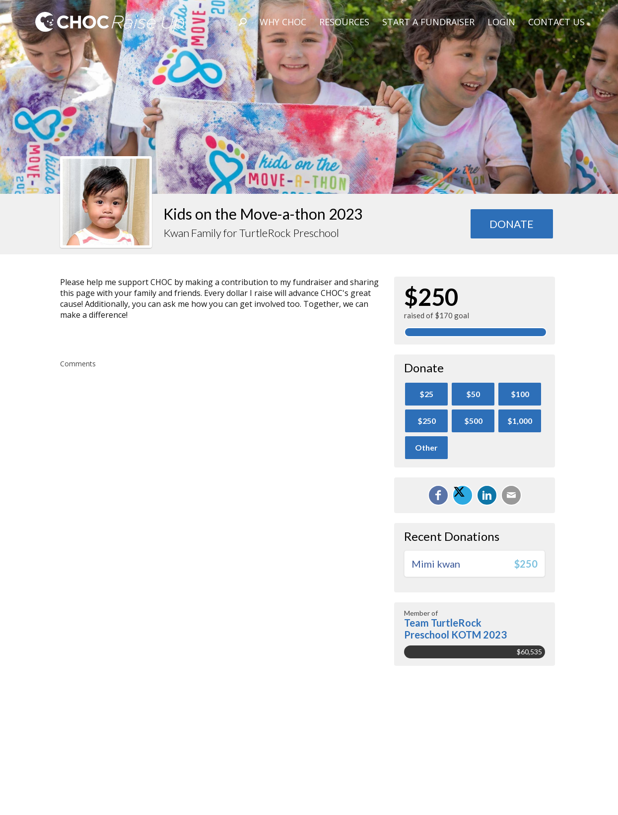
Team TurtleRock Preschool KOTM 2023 (455, 628)
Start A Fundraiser (428, 22)
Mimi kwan (436, 564)
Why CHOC (283, 22)
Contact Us (556, 22)
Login (501, 22)
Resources (344, 22)
